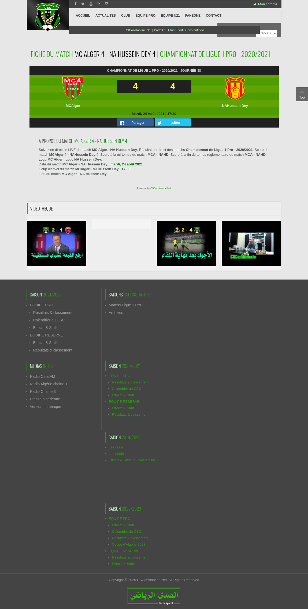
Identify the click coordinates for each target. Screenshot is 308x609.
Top (302, 94)
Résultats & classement (52, 312)
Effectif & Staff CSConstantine (132, 460)
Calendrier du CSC (49, 320)
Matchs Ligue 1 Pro (125, 305)
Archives (116, 312)
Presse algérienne (45, 399)
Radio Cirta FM (42, 376)
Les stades (117, 454)
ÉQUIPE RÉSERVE (46, 335)
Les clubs (116, 447)
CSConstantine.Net (160, 188)
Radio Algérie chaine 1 (49, 384)
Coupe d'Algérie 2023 (129, 544)
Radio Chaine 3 (43, 391)
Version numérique (45, 406)
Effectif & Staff (45, 327)
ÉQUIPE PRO (41, 305)
